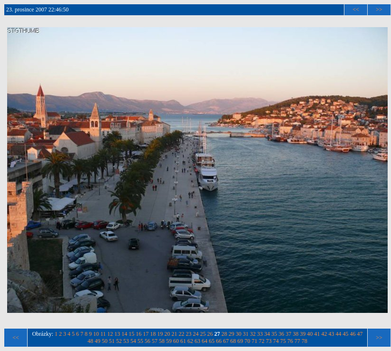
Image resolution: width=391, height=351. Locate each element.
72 (261, 341)
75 (283, 341)
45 (346, 334)
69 (240, 341)
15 (132, 334)
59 (169, 341)
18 (153, 334)
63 (197, 341)
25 (203, 334)
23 (189, 334)
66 (219, 341)
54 (133, 341)
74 (276, 341)
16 (139, 334)
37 (289, 334)
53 (126, 341)
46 (353, 334)
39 (303, 334)
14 (124, 334)
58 (162, 341)
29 (232, 334)
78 (304, 341)
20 (167, 334)
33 (260, 334)
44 (339, 334)
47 (360, 334)
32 (253, 334)
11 (103, 334)
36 (281, 334)
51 (112, 341)
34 (267, 334)
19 (160, 334)
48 (90, 341)
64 (204, 341)
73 (269, 341)
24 (196, 334)
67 (226, 341)
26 (210, 334)
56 (147, 341)
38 (296, 334)
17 (146, 334)
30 (239, 334)
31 (246, 334)
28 (224, 334)
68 (233, 341)
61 (183, 341)
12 (110, 334)
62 (190, 341)
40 (310, 334)
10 (96, 334)
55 (140, 341)
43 (331, 334)
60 (176, 341)
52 (119, 341)
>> (379, 9)
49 (97, 341)
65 (212, 341)
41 (317, 334)
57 (154, 341)
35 (274, 334)
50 (105, 341)
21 (174, 334)
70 (247, 341)
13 (117, 334)
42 (324, 334)
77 (297, 341)
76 (290, 341)
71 (254, 341)
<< (355, 9)
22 (182, 334)
